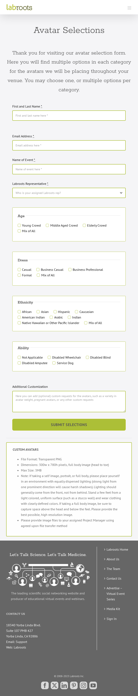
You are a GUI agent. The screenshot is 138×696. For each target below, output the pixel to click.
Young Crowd (31, 225)
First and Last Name (27, 106)
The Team (113, 569)
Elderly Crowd (97, 225)
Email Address (23, 136)
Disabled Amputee (34, 363)
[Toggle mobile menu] (130, 8)
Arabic (58, 317)
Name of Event (23, 160)
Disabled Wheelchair (66, 357)
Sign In (112, 619)
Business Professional (88, 270)
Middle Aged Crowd (64, 225)
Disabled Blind (100, 357)
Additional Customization (30, 386)
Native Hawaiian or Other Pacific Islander (50, 323)
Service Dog (65, 363)
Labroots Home (117, 549)
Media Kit (113, 609)
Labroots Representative (30, 184)
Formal (27, 275)
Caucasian (86, 312)
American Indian (33, 317)
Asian (45, 312)
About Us (113, 559)
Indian (76, 317)
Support (21, 642)
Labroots (20, 647)
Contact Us (114, 578)
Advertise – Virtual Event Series (116, 593)
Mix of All (28, 231)
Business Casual (52, 270)
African (27, 312)
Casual (26, 270)
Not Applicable (32, 357)
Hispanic (64, 312)
